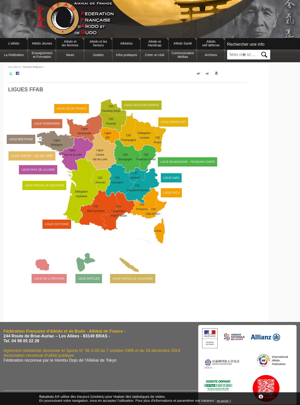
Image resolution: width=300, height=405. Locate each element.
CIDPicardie (111, 121)
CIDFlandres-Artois (111, 109)
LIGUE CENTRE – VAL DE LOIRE (32, 156)
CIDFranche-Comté (146, 157)
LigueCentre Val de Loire (100, 155)
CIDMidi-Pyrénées (96, 209)
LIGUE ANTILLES (89, 278)
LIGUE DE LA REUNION (49, 278)
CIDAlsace (157, 140)
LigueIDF (107, 135)
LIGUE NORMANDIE (47, 123)
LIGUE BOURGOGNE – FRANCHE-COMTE (187, 162)
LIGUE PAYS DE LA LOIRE (38, 169)
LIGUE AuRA (171, 177)
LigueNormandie (84, 131)
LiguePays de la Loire (72, 152)
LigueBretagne (57, 142)
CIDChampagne (128, 138)
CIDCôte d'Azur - (153, 220)
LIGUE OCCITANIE (57, 224)
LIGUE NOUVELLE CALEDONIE (132, 278)
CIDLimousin (99, 180)
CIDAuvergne (117, 180)
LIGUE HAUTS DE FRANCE (141, 105)
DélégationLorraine (144, 135)
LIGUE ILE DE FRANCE (72, 108)
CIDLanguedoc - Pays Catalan (119, 211)
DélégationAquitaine (81, 194)
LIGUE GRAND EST (173, 122)
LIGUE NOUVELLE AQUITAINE (44, 185)
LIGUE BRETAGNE (21, 139)
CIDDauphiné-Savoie (137, 188)
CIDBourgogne (125, 157)
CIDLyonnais (135, 175)
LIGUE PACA (171, 192)
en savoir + (224, 400)
